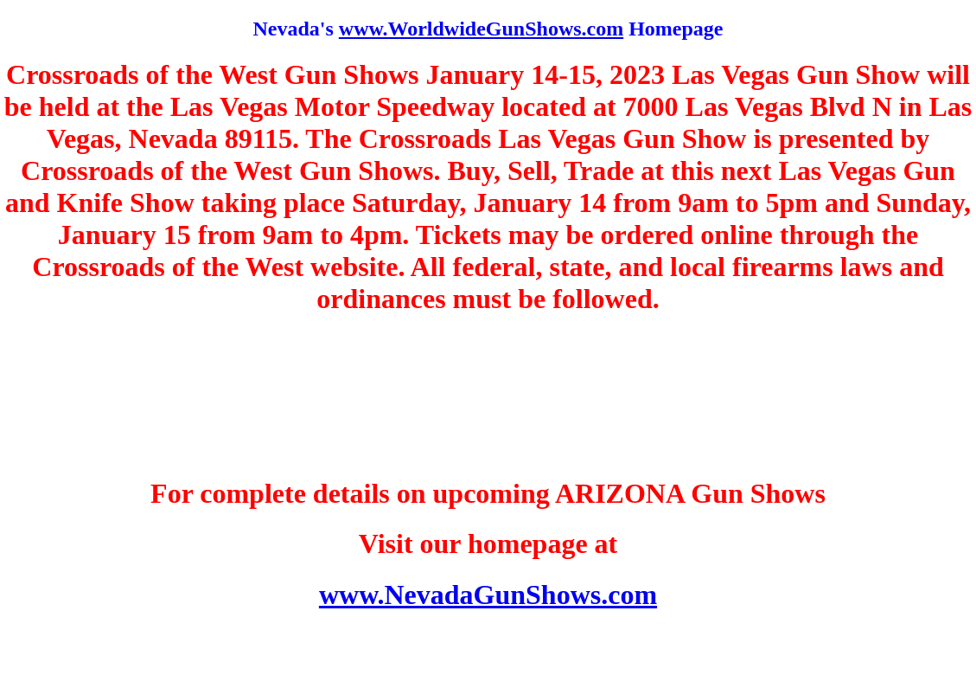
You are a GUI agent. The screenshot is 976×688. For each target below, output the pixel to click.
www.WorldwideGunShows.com (481, 28)
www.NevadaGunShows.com (488, 594)
